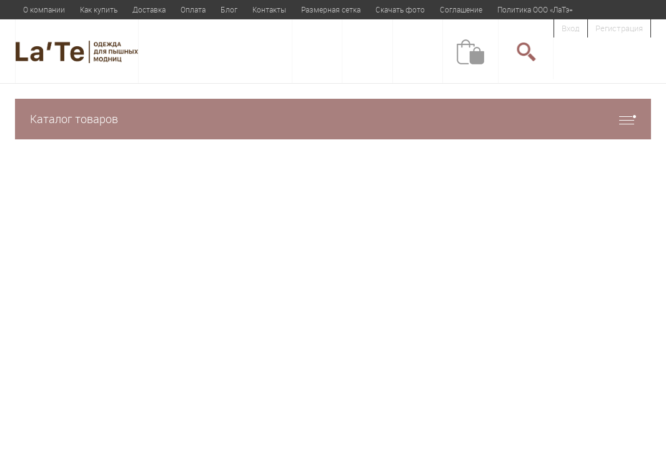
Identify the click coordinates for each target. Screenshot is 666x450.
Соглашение (461, 9)
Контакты (269, 9)
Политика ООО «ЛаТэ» (534, 9)
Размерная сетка (330, 9)
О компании (44, 9)
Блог (229, 9)
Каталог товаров (333, 119)
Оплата (193, 9)
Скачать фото (400, 9)
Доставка (149, 9)
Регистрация (619, 28)
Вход (571, 28)
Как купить (98, 9)
